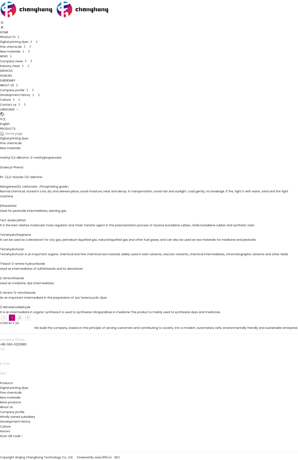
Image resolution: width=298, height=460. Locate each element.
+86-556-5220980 (13, 344)
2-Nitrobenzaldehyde (15, 307)
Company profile (12, 412)
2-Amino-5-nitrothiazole (18, 293)
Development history (15, 421)
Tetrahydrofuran (12, 249)
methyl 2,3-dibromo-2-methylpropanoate (30, 158)
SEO (117, 457)
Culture (5, 426)
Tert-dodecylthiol (12, 220)
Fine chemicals (11, 143)
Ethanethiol (8, 206)
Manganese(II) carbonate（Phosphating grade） (35, 186)
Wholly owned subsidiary (17, 417)
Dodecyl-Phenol (11, 167)
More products (10, 402)
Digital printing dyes (14, 138)
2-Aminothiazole (12, 278)
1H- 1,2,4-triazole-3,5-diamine (21, 177)
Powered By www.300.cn (94, 457)
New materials (10, 148)
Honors (5, 431)
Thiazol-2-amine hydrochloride (22, 264)
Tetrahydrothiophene (15, 235)
